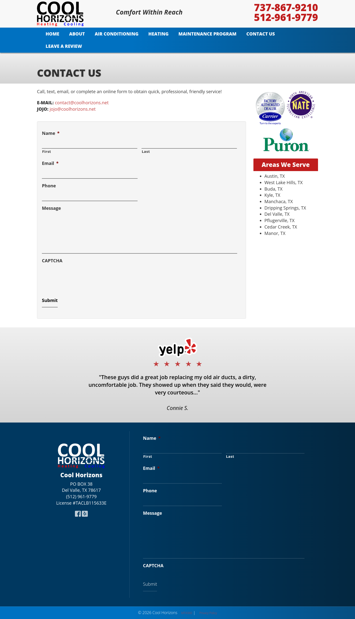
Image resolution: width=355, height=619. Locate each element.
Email (50, 163)
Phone (49, 186)
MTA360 (186, 613)
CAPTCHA (52, 261)
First (46, 151)
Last (146, 151)
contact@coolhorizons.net (82, 103)
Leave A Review (64, 46)
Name (51, 133)
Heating (158, 34)
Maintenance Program (207, 34)
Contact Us (260, 34)
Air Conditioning (117, 34)
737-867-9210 (286, 7)
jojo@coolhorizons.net (73, 109)
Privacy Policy (208, 613)
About (77, 34)
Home (52, 34)
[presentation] (79, 276)
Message (51, 208)
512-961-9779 (286, 17)
